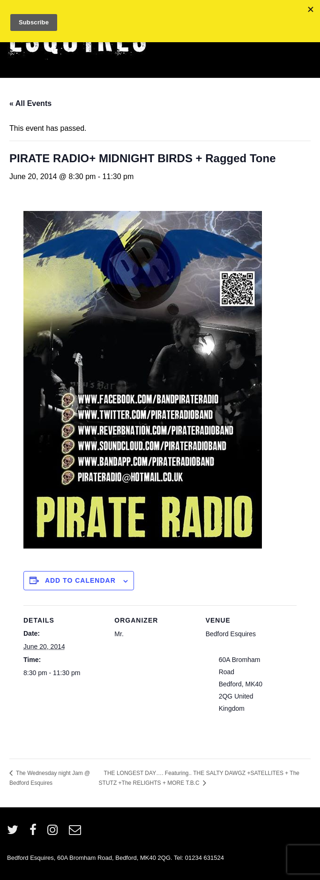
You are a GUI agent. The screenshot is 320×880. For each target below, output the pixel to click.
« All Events (30, 103)
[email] (76, 832)
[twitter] (14, 832)
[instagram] (54, 832)
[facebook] (35, 832)
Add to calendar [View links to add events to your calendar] (80, 580)
